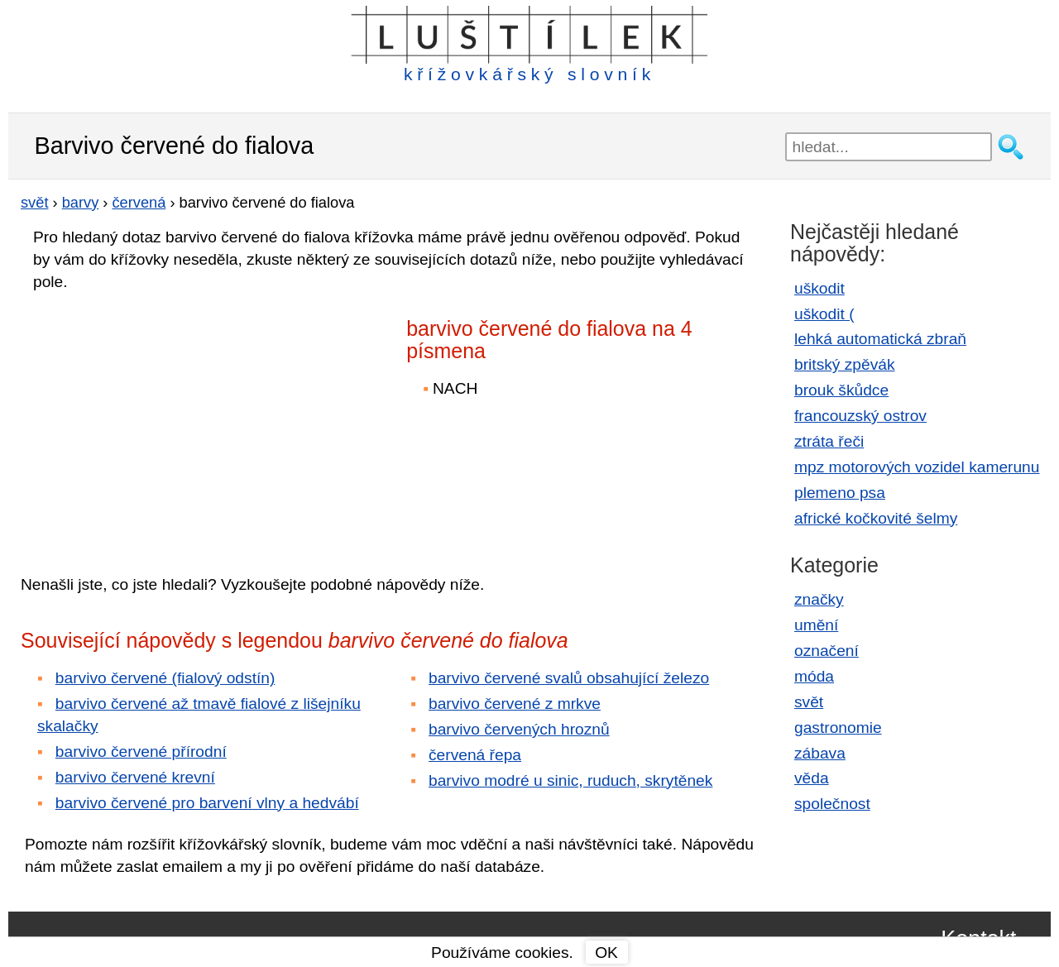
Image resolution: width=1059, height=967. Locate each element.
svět (808, 702)
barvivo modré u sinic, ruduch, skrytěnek (570, 780)
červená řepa (475, 755)
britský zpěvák (844, 364)
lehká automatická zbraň (880, 338)
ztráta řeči (829, 441)
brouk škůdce (841, 390)
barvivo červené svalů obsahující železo (569, 678)
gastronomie (838, 727)
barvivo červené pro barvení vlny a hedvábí (207, 802)
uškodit (819, 288)
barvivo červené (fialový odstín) (165, 678)
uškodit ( (824, 314)
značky (819, 599)
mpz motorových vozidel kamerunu (916, 467)
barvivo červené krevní (135, 777)
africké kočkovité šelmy (875, 518)
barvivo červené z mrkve (515, 703)
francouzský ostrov (860, 415)
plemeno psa (839, 492)
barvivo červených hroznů (519, 729)
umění (816, 625)
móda (814, 676)
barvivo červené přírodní (141, 751)
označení (826, 650)
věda (811, 778)
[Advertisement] (165, 421)
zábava (820, 753)
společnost (832, 803)
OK (606, 952)
